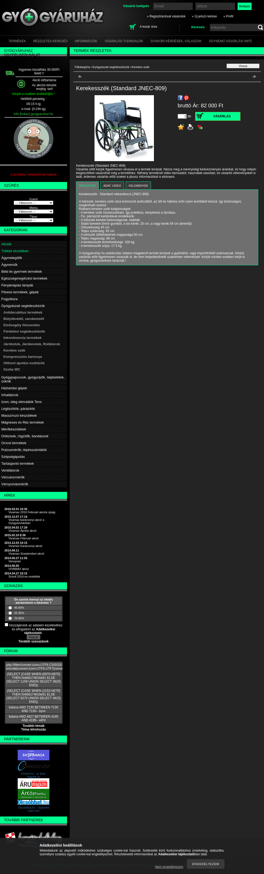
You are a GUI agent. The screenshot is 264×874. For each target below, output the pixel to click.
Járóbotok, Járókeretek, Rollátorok (31, 344)
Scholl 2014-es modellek (24, 576)
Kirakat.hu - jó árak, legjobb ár (33, 775)
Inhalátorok (9, 395)
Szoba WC (11, 369)
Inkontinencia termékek (22, 338)
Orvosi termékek (13, 443)
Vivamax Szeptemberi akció (26, 553)
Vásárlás (222, 116)
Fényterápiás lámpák (17, 285)
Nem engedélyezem (169, 867)
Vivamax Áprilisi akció (22, 530)
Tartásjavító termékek (17, 463)
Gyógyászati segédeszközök (23, 306)
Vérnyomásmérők (14, 484)
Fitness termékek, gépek (20, 292)
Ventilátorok (10, 470)
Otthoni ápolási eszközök (24, 363)
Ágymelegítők (11, 258)
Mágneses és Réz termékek (22, 422)
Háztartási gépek (14, 388)
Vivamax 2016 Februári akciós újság (31, 512)
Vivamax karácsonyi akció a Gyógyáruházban (26, 521)
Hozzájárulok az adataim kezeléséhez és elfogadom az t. (35, 629)
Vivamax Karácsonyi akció (25, 546)
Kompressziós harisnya (22, 357)
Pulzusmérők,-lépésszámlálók (24, 450)
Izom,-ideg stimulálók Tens (21, 402)
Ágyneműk (9, 265)
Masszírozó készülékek (19, 415)
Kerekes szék (14, 350)
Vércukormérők (13, 477)
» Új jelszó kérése (204, 16)
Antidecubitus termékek (22, 312)
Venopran (14, 561)
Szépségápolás (13, 457)
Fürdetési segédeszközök (24, 331)
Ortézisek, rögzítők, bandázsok (24, 436)
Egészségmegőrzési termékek (24, 278)
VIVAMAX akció (18, 568)
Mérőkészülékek (13, 429)
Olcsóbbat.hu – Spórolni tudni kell (33, 809)
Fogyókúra (9, 299)
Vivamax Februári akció (23, 538)
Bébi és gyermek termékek (21, 271)
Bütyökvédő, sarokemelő (23, 319)
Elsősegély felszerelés (21, 325)
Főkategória (82, 67)
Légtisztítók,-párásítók (18, 409)
